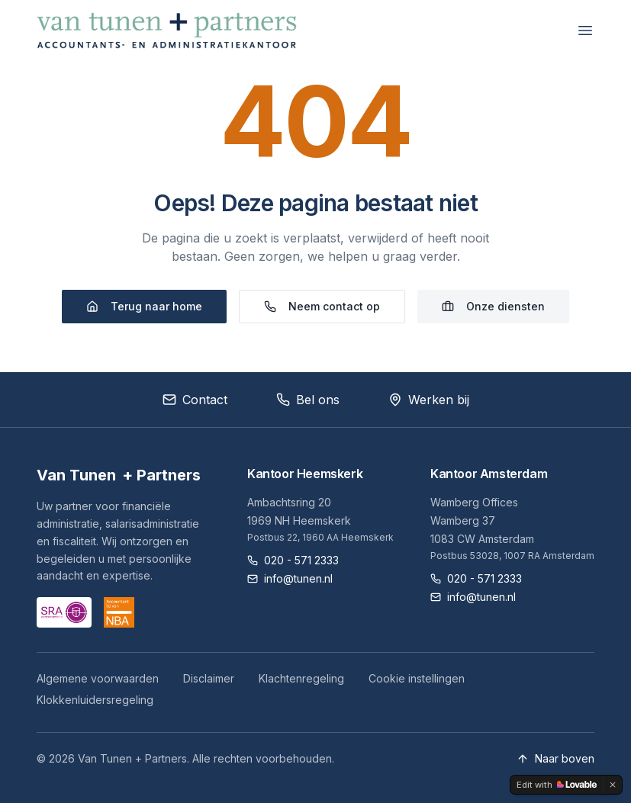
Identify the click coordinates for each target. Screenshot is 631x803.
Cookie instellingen (417, 678)
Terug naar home (144, 306)
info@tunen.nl (290, 578)
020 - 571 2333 (293, 560)
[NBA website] (119, 612)
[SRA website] (64, 612)
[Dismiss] (613, 785)
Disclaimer (208, 678)
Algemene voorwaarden (98, 678)
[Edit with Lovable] (556, 785)
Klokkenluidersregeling (95, 699)
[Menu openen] (585, 30)
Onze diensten (493, 306)
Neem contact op (322, 306)
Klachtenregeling (301, 678)
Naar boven (555, 758)
